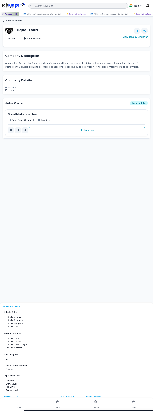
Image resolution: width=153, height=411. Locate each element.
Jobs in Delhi (12, 326)
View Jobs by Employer (135, 36)
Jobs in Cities (10, 312)
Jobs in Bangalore (14, 320)
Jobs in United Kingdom (17, 344)
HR (7, 359)
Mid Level (10, 387)
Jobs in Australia (14, 347)
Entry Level (11, 383)
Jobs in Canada (13, 341)
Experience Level (12, 375)
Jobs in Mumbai (13, 317)
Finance (10, 369)
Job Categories (11, 354)
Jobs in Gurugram (14, 323)
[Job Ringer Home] (13, 6)
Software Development (17, 365)
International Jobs (12, 333)
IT (7, 362)
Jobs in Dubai (12, 338)
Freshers (10, 380)
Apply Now (87, 130)
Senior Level (12, 390)
